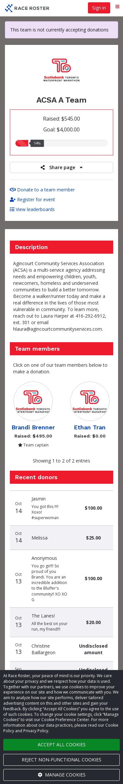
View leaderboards (32, 209)
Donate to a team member (42, 189)
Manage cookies (62, 775)
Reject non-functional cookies (61, 759)
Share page (62, 167)
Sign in (99, 8)
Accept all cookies (62, 744)
